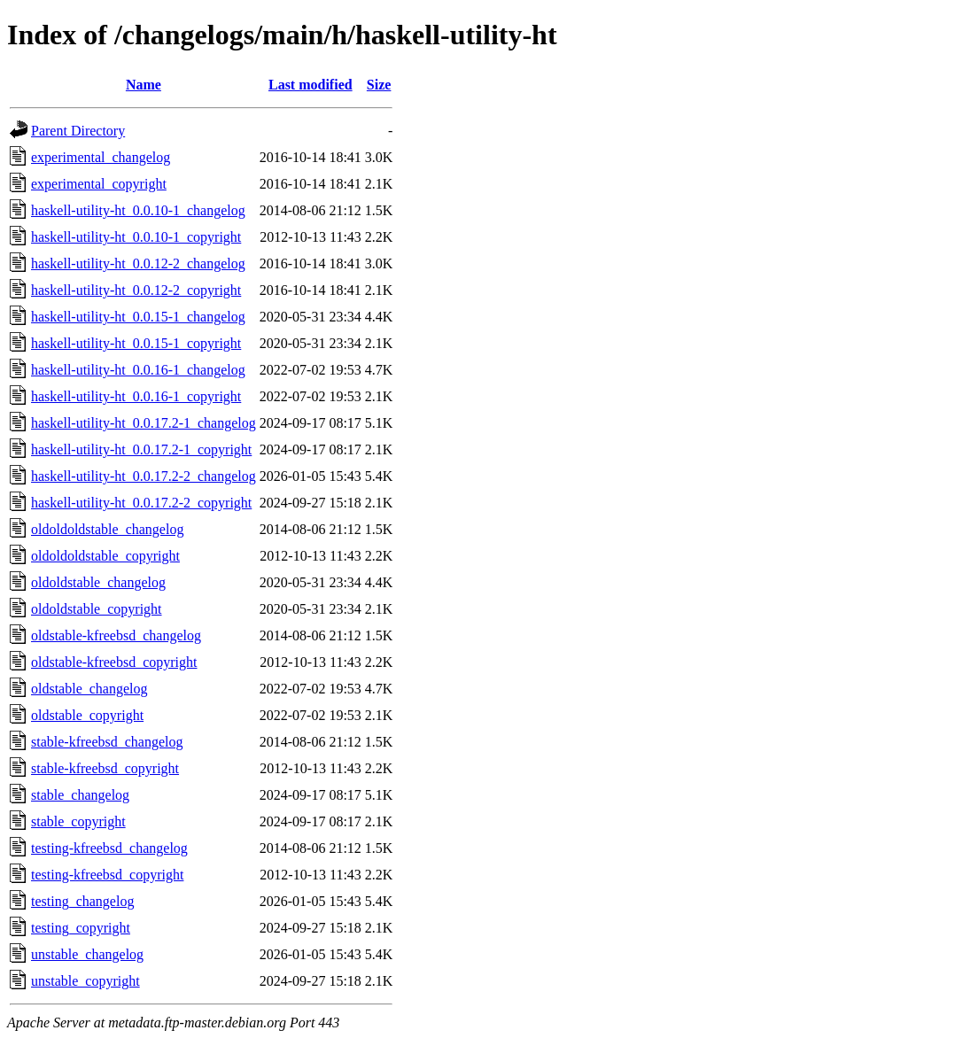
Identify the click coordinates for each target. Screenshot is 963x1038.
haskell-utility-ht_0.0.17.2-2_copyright (141, 502)
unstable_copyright (85, 980)
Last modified (310, 84)
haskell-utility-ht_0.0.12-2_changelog (138, 263)
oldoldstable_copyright (96, 608)
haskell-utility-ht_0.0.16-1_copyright (136, 396)
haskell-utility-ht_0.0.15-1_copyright (136, 343)
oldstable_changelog (89, 688)
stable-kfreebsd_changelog (107, 741)
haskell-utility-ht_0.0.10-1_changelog (138, 210)
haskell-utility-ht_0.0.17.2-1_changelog (143, 422)
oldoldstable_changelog (98, 582)
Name (143, 84)
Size (379, 84)
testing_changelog (82, 901)
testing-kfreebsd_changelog (109, 848)
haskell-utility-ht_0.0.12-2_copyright (136, 290)
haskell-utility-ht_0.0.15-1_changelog (138, 316)
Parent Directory (78, 130)
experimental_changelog (100, 157)
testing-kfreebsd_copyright (107, 874)
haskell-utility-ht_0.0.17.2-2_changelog (143, 476)
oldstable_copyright (87, 715)
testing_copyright (80, 927)
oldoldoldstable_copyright (105, 555)
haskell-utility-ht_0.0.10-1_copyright (136, 236)
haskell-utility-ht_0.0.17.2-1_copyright (141, 449)
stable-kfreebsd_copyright (105, 768)
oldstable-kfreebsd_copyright (114, 662)
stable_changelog (80, 794)
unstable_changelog (87, 954)
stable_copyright (78, 821)
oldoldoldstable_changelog (107, 529)
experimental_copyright (99, 183)
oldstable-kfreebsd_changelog (116, 635)
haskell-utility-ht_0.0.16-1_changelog (138, 369)
